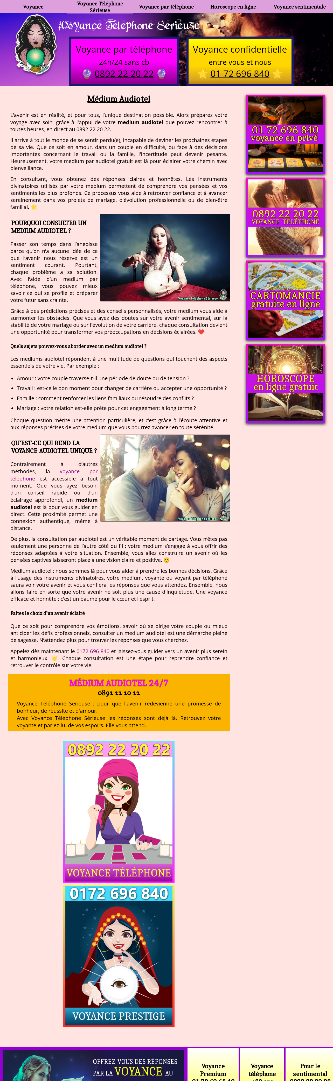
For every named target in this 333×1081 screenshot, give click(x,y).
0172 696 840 (93, 651)
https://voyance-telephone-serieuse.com (166, 990)
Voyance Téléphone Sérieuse (100, 6)
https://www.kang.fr (109, 1042)
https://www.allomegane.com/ (240, 1042)
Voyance (33, 7)
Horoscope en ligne (233, 7)
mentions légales (207, 1055)
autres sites (243, 1055)
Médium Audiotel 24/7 (119, 684)
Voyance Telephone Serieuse (131, 25)
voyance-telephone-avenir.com (169, 1042)
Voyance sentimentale (300, 7)
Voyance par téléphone (166, 7)
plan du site (169, 1055)
